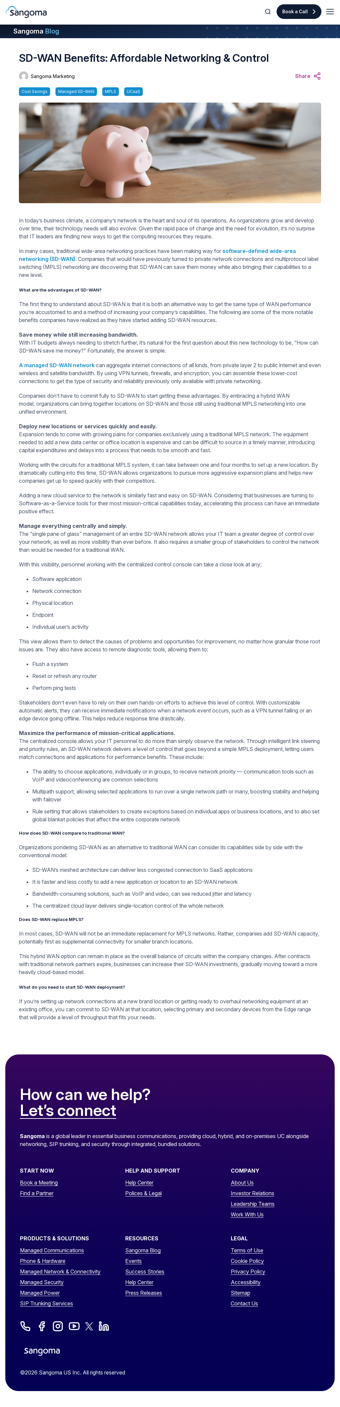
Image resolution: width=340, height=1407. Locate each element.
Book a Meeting (39, 1182)
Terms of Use (247, 1250)
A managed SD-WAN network (57, 365)
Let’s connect (68, 1110)
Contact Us (244, 1303)
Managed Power (40, 1292)
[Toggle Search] (269, 12)
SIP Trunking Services (46, 1303)
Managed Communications (52, 1250)
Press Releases (143, 1292)
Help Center (139, 1182)
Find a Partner (36, 1193)
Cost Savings (34, 91)
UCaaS (133, 91)
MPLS (110, 91)
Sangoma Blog (143, 1250)
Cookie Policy (247, 1261)
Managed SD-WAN (76, 91)
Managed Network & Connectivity (60, 1271)
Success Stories (144, 1271)
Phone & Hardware (42, 1261)
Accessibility (246, 1282)
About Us (242, 1182)
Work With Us (247, 1214)
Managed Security (42, 1282)
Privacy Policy (248, 1271)
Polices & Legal (143, 1193)
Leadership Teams (253, 1203)
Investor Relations (252, 1193)
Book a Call (295, 11)
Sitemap (240, 1292)
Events (133, 1261)
